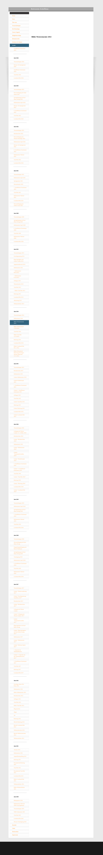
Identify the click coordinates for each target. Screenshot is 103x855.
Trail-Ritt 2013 (17, 287)
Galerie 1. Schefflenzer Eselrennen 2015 (19, 391)
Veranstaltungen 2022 (19, 130)
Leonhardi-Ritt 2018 (18, 576)
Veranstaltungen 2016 (19, 428)
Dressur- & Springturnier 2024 (20, 65)
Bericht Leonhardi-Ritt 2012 (19, 726)
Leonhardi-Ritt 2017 (18, 672)
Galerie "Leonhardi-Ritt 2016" (19, 490)
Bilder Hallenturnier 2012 (20, 692)
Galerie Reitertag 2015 (19, 408)
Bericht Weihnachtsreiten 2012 (20, 734)
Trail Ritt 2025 (17, 815)
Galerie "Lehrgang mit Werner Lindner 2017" (19, 615)
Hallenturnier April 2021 (20, 177)
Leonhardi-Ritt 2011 (18, 776)
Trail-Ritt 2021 (17, 192)
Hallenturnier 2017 (18, 637)
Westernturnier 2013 (18, 284)
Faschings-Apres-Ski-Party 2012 (19, 685)
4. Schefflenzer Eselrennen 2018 (20, 564)
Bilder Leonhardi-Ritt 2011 (19, 780)
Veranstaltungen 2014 (19, 315)
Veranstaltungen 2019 (19, 503)
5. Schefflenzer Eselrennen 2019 (20, 515)
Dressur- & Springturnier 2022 (20, 145)
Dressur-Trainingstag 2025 (20, 821)
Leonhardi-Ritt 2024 (18, 78)
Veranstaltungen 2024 (19, 61)
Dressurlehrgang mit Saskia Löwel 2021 (18, 204)
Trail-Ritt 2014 (17, 331)
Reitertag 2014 (17, 339)
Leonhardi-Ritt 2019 (18, 527)
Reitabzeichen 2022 (18, 133)
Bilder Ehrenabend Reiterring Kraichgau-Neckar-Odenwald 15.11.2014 (19, 353)
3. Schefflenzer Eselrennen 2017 (20, 662)
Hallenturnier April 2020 (20, 225)
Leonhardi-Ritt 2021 (18, 200)
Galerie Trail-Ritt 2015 (19, 401)
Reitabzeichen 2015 (18, 370)
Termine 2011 (17, 749)
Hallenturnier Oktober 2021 (19, 196)
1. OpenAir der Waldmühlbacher (18, 650)
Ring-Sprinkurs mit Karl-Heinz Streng (20, 626)
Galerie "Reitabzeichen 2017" (19, 605)
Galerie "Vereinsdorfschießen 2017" (19, 620)
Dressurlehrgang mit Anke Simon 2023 (20, 93)
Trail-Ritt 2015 (17, 398)
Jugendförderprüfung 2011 (20, 756)
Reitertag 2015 (17, 405)
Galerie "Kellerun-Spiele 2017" (20, 645)
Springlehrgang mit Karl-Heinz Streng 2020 (20, 221)
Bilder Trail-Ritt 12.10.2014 (17, 335)
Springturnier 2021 (18, 181)
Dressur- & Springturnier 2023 (20, 106)
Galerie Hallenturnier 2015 (20, 377)
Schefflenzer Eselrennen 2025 (19, 49)
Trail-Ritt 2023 (17, 115)
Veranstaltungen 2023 (19, 89)
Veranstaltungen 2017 (19, 588)
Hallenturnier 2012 (18, 689)
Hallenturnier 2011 (18, 753)
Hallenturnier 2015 (18, 374)
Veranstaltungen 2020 (19, 217)
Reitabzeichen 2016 (18, 436)
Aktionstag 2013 (18, 300)
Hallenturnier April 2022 (20, 141)
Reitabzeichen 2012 (18, 695)
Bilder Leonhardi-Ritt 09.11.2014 (19, 347)
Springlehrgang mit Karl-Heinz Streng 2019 (20, 510)
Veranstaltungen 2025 (19, 808)
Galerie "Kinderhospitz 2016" (19, 459)
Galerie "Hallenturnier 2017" (19, 641)
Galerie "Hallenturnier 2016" (19, 448)
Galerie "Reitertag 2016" (20, 483)
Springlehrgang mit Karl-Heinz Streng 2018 (20, 552)
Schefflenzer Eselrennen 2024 (19, 70)
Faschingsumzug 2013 (19, 256)
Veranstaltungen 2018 (19, 539)
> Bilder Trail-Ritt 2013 (19, 290)
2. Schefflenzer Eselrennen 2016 (20, 464)
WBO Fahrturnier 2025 (19, 812)
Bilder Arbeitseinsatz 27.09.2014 (19, 327)
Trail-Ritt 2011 (17, 767)
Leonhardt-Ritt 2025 (18, 818)
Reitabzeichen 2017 (18, 601)
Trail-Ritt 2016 (17, 473)
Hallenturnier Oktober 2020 (19, 237)
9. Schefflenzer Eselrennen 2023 (20, 111)
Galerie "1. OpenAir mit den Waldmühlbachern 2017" (19, 656)
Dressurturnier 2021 (18, 184)
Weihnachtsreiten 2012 (19, 730)
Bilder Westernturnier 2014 (19, 322)
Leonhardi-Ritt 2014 (18, 343)
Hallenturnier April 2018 (20, 560)
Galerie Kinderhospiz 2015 (19, 381)
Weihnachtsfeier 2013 (19, 303)
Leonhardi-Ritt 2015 (18, 411)
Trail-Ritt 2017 (17, 666)
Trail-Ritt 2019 (17, 524)
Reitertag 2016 (17, 480)
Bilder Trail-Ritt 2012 (19, 705)
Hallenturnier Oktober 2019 (19, 520)
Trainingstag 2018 (18, 557)
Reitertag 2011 (17, 759)
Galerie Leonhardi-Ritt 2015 (19, 415)
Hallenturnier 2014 (18, 318)
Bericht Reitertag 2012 (19, 722)
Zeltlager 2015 (17, 395)
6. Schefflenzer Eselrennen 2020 (20, 229)
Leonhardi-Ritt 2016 (18, 486)
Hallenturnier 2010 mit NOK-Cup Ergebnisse (19, 804)
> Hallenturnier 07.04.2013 (17, 276)
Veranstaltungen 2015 (19, 367)
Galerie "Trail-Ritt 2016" (20, 477)
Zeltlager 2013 (17, 280)
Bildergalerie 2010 (18, 800)
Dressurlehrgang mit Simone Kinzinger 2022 (19, 137)
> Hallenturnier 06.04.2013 (17, 271)
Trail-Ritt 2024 (17, 74)
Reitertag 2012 (17, 718)
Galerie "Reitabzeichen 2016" (19, 440)
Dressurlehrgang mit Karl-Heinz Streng (20, 543)
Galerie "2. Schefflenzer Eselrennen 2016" (19, 469)
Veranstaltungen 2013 (19, 253)
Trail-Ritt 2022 (17, 159)
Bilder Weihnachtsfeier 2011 (19, 788)
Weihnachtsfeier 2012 (19, 738)
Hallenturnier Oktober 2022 (19, 155)
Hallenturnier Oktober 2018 (19, 572)
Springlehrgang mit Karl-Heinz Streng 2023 (20, 98)
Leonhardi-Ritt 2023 (18, 118)
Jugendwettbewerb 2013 (19, 264)
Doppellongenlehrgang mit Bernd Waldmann (20, 548)
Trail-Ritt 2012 (17, 702)
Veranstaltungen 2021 (19, 174)
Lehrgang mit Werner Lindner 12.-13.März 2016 (20, 432)
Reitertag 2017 (17, 669)
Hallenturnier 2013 (18, 267)
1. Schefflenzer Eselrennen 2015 (20, 386)
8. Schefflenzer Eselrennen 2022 (20, 150)
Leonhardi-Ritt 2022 (18, 163)
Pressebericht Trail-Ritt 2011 (19, 771)
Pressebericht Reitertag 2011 (19, 763)
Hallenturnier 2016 (18, 444)
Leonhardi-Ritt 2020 (18, 241)
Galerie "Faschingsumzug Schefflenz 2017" (20, 597)
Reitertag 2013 (17, 294)
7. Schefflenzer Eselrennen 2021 (20, 188)
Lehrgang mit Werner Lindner (19, 610)
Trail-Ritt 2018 (17, 568)
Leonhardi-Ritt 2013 (18, 297)
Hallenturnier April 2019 (20, 506)
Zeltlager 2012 (17, 699)
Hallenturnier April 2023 (20, 102)
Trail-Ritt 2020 (17, 233)
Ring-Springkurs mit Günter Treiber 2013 (19, 260)
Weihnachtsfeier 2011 (19, 784)
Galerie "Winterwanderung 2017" (20, 592)
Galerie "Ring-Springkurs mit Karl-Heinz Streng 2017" (20, 632)
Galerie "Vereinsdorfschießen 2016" (19, 454)
